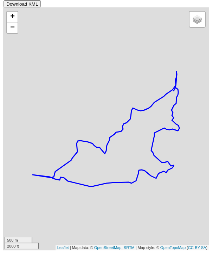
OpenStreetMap (108, 247)
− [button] (12, 28)
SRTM (129, 247)
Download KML (22, 4)
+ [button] (12, 17)
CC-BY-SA (197, 247)
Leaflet (63, 247)
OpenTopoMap (173, 247)
